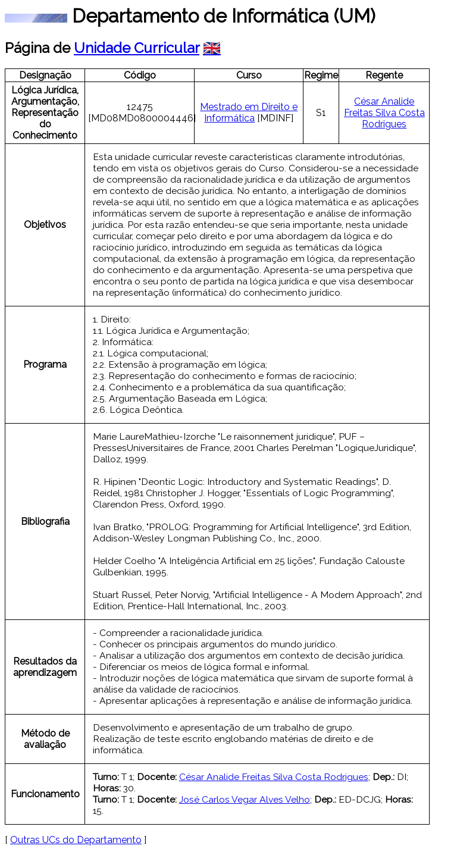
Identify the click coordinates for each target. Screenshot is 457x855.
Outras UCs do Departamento (76, 839)
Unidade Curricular (136, 48)
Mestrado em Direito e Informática (249, 112)
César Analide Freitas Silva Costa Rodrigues (384, 113)
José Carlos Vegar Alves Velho (244, 799)
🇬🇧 (212, 48)
